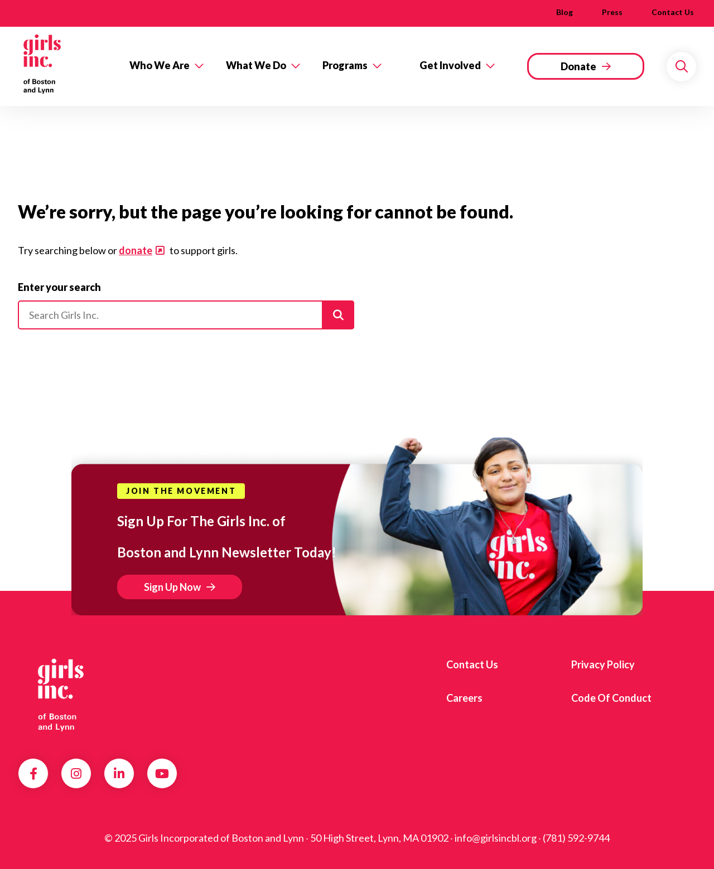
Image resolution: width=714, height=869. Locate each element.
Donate (578, 66)
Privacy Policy (603, 664)
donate (135, 250)
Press (612, 12)
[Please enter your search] (186, 314)
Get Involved (450, 65)
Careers (464, 698)
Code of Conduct (611, 698)
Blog (564, 12)
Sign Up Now (172, 587)
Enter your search (59, 287)
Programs (345, 65)
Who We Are (159, 65)
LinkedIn (119, 774)
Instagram (76, 774)
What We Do (256, 65)
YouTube (162, 774)
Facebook (33, 774)
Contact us (673, 12)
